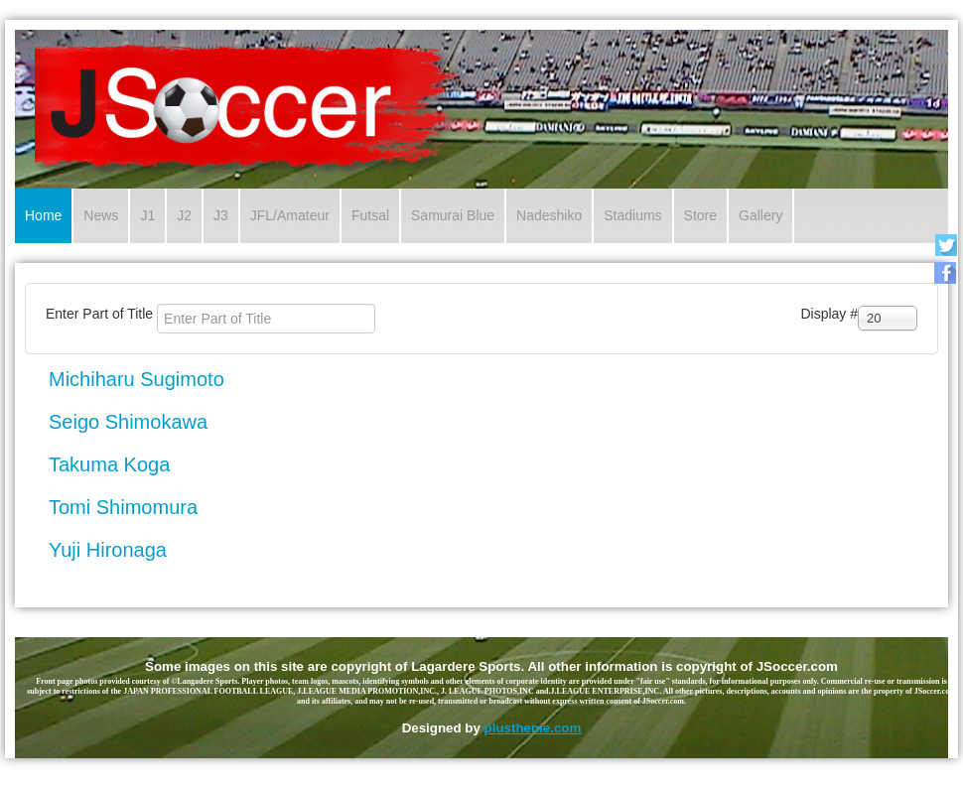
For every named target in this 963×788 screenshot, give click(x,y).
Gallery (760, 215)
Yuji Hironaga (108, 550)
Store (700, 215)
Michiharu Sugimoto (136, 379)
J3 (220, 215)
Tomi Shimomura (123, 507)
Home (43, 215)
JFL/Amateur (290, 215)
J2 (184, 215)
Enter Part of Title (101, 314)
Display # (829, 314)
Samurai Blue (452, 215)
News (100, 215)
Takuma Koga (109, 464)
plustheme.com (533, 728)
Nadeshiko (549, 215)
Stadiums (632, 215)
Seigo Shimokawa (128, 422)
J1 (147, 215)
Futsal (370, 215)
